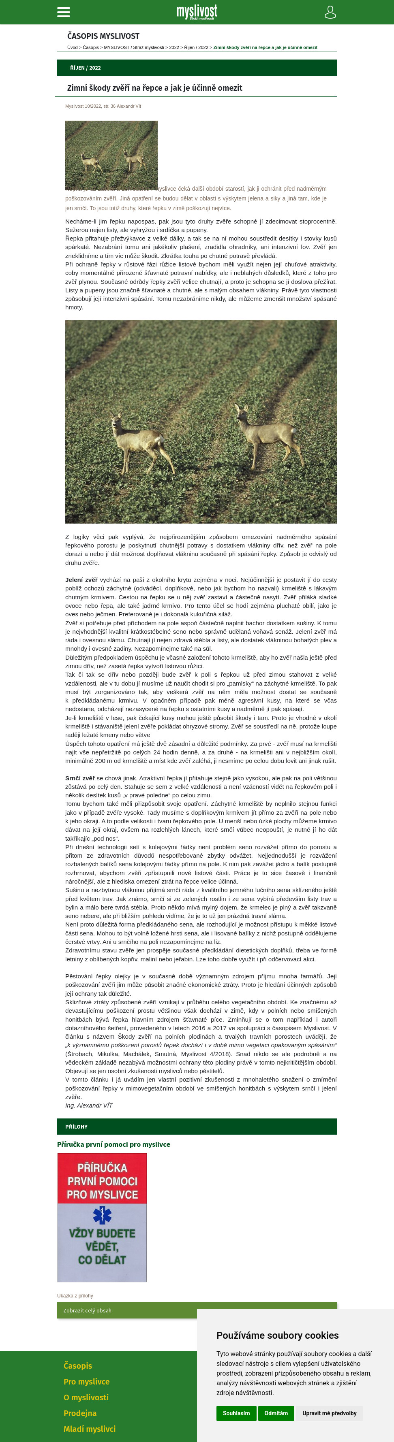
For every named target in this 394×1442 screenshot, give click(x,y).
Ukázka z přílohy (75, 1296)
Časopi (91, 47)
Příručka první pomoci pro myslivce (113, 1144)
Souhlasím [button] (236, 1413)
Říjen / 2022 (196, 47)
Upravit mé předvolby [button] (329, 1413)
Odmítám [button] (276, 1413)
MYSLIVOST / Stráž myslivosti (134, 47)
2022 (174, 47)
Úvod (72, 47)
